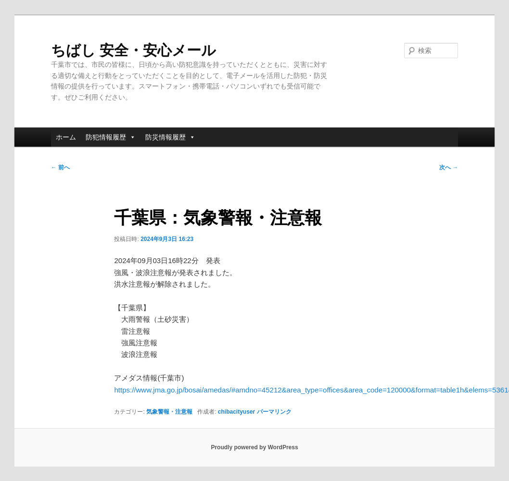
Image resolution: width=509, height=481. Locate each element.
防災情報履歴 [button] (170, 137)
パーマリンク (274, 411)
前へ (60, 167)
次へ (448, 167)
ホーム (66, 137)
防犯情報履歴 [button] (111, 137)
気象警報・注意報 (169, 411)
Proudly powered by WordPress (254, 447)
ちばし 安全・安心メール (133, 50)
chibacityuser (236, 411)
